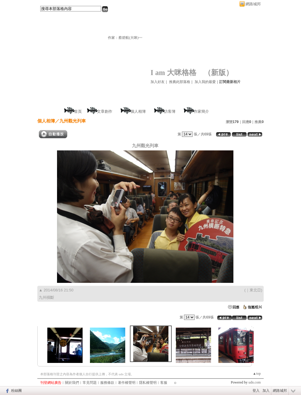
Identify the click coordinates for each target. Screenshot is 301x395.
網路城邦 (253, 4)
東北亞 (255, 290)
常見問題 (90, 383)
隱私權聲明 (148, 383)
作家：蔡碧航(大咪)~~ (125, 38)
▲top (257, 373)
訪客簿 (169, 111)
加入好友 (157, 82)
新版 (218, 73)
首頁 (78, 111)
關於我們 (72, 383)
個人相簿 (138, 111)
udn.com (254, 382)
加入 (266, 391)
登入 (256, 391)
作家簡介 (201, 111)
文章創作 (104, 111)
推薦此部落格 (179, 82)
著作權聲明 (127, 383)
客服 (163, 383)
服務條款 (107, 383)
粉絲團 (16, 391)
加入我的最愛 (205, 82)
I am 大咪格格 (173, 73)
